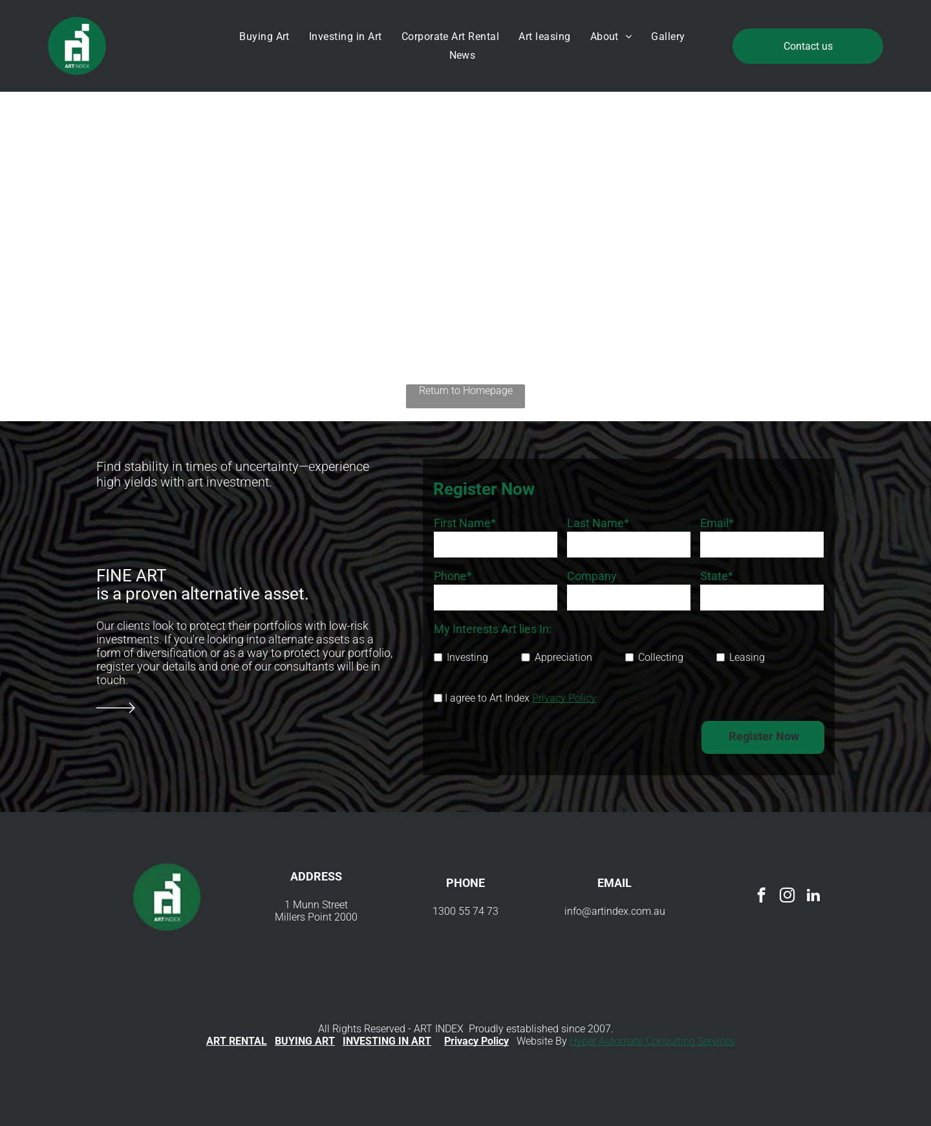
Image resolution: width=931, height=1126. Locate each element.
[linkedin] (813, 897)
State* (716, 576)
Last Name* (598, 523)
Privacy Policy (564, 698)
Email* (717, 523)
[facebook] (761, 897)
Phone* (453, 576)
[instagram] (787, 897)
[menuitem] (268, 36)
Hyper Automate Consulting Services (652, 1041)
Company (592, 576)
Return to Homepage (466, 390)
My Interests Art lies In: (492, 629)
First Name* (465, 523)
